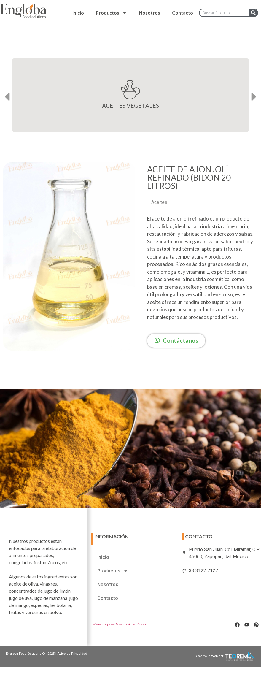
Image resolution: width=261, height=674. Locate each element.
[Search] (253, 12)
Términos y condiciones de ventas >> (120, 624)
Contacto (182, 12)
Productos (111, 12)
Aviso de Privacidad (72, 654)
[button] (7, 97)
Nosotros (149, 12)
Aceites (159, 202)
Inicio (78, 12)
